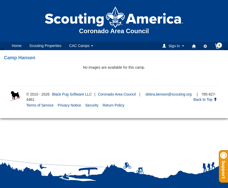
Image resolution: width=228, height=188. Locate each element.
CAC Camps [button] (81, 46)
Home (16, 46)
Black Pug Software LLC (72, 94)
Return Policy (113, 105)
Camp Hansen (19, 57)
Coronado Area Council (117, 94)
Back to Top (205, 99)
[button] (174, 46)
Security (92, 105)
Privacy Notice (69, 105)
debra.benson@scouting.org (169, 94)
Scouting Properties (45, 46)
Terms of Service (39, 105)
